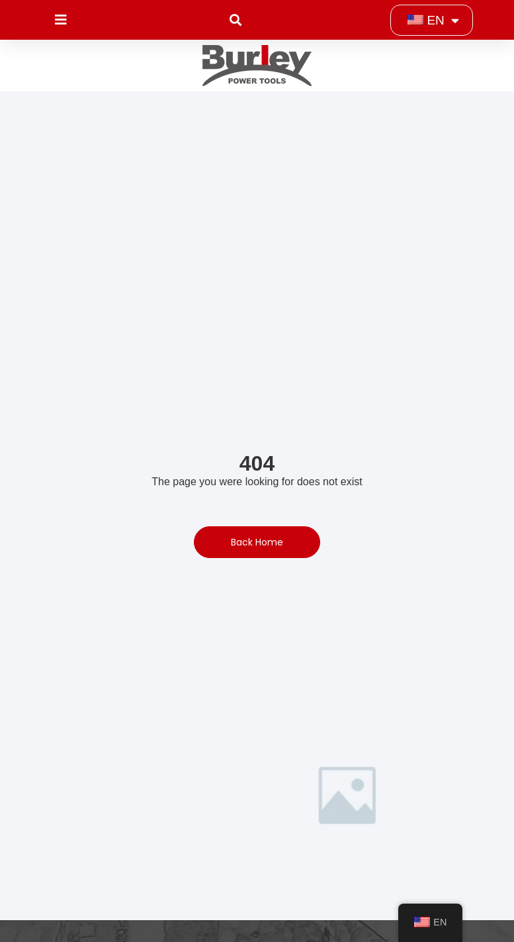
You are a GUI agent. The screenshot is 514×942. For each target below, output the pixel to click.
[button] (236, 20)
